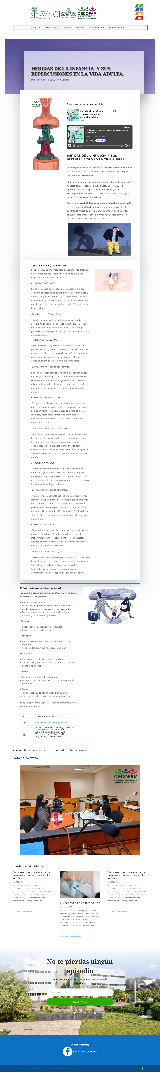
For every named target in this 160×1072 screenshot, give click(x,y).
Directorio (51, 28)
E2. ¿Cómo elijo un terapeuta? (80, 903)
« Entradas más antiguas (22, 911)
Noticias (79, 28)
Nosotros (36, 28)
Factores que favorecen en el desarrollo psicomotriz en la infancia (31, 875)
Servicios (67, 28)
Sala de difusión (95, 28)
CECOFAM (20, 882)
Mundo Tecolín (116, 28)
